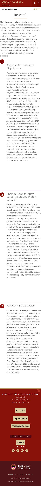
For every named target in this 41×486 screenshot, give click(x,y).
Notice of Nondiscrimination (20, 478)
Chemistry (6, 5)
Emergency (29, 475)
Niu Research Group (9, 9)
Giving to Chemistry (20, 436)
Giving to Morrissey (20, 426)
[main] (20, 203)
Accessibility (12, 475)
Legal (21, 475)
